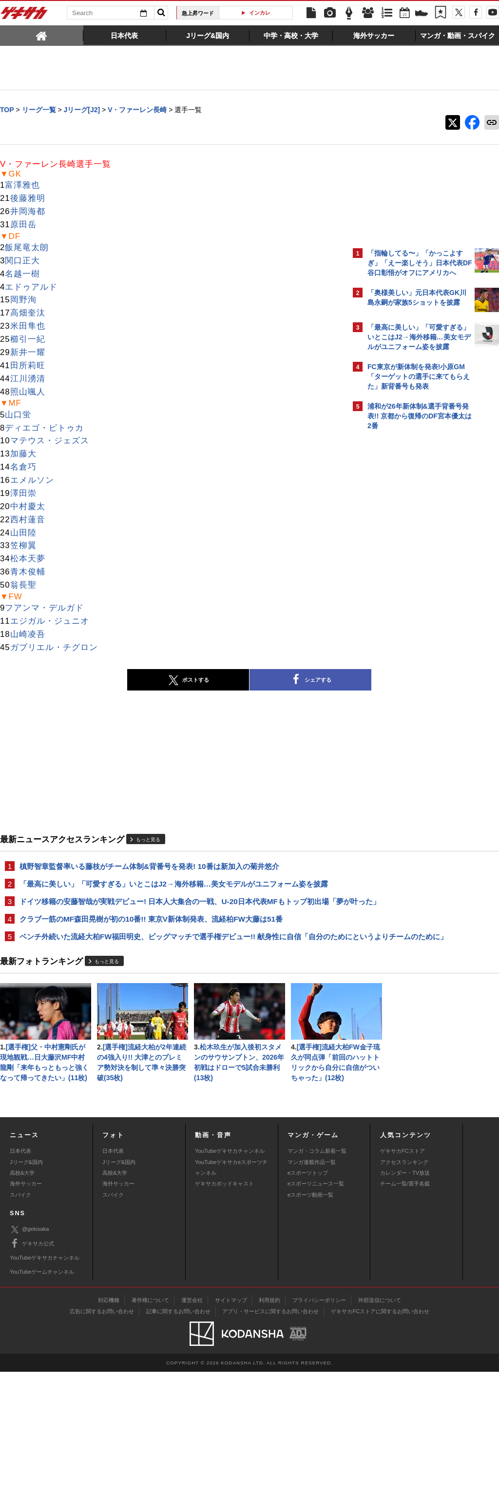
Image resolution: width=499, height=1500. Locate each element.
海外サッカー (26, 1312)
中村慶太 (27, 507)
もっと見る (148, 840)
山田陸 (23, 533)
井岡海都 (27, 212)
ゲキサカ (24, 15)
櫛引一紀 (27, 339)
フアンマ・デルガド (44, 608)
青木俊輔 (27, 572)
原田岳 (23, 225)
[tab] (41, 35)
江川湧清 (27, 379)
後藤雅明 (27, 198)
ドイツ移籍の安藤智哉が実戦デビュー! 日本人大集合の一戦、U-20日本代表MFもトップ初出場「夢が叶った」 (170, 908)
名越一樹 (22, 274)
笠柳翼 (23, 546)
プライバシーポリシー (319, 1428)
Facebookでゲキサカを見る (408, 603)
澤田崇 (23, 493)
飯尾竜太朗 (27, 248)
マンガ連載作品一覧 (312, 1290)
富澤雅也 (22, 185)
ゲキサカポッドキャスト (224, 1312)
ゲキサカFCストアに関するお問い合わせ (380, 1439)
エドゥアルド (31, 287)
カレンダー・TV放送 (405, 1301)
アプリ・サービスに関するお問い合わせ (270, 1439)
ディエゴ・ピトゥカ (44, 428)
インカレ (259, 13)
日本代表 (20, 1279)
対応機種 (108, 1428)
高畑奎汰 (27, 313)
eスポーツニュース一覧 (316, 1312)
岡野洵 (23, 300)
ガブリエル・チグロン (54, 647)
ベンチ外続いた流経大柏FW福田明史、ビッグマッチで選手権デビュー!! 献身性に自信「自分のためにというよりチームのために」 (171, 955)
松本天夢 (27, 559)
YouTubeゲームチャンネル (42, 1400)
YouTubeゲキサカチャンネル (230, 1279)
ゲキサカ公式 (32, 1372)
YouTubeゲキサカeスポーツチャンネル (231, 1295)
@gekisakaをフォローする (407, 583)
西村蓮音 (27, 520)
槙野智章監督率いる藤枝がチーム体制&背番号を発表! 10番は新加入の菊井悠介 (149, 867)
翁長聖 (23, 585)
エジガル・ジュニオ (49, 621)
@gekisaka (29, 1358)
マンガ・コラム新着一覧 (317, 1279)
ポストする (103, 681)
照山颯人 (27, 392)
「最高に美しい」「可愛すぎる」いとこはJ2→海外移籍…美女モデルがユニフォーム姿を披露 (173, 885)
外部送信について (379, 1428)
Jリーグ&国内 (26, 1290)
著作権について (150, 1428)
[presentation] (41, 35)
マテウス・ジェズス (49, 441)
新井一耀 (27, 352)
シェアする (225, 680)
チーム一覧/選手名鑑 (405, 1312)
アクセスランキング (404, 1290)
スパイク (20, 1323)
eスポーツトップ (308, 1301)
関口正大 (22, 261)
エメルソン (32, 480)
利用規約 (269, 1428)
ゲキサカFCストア (402, 1279)
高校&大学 (22, 1301)
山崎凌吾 (27, 634)
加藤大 (23, 454)
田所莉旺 (27, 366)
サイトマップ (231, 1428)
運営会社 (192, 1428)
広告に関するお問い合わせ (102, 1439)
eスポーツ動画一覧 (310, 1323)
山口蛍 (18, 415)
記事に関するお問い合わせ (178, 1439)
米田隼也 (27, 326)
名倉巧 (23, 467)
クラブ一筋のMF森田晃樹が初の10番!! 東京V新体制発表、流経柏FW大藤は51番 (151, 932)
